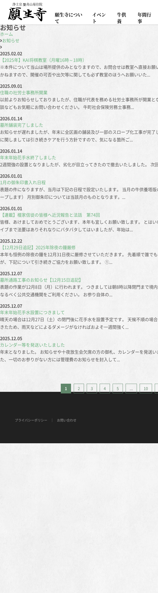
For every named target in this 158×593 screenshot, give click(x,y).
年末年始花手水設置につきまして (32, 312)
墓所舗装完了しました (21, 125)
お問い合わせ (66, 420)
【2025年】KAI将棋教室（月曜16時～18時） (43, 60)
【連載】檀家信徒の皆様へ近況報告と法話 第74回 (50, 215)
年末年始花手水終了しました (28, 157)
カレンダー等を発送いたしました (32, 345)
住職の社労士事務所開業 (24, 92)
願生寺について (68, 17)
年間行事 (144, 17)
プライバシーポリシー (31, 420)
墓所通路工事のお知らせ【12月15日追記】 (41, 280)
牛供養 (121, 17)
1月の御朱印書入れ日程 (23, 182)
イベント (99, 17)
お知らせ (10, 40)
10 (146, 388)
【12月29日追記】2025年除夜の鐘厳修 (38, 247)
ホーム (6, 34)
